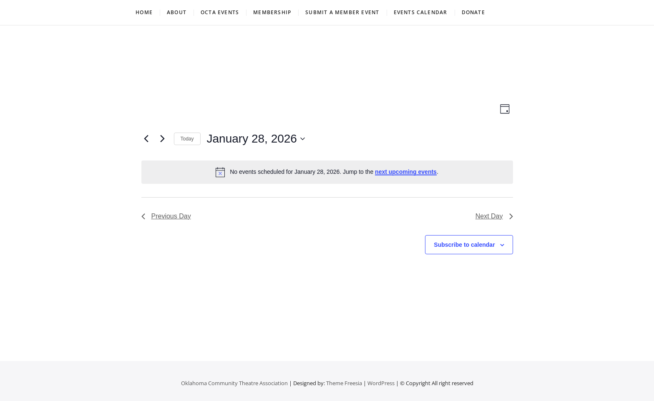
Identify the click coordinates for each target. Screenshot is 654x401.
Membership (272, 12)
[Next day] (163, 139)
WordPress (381, 383)
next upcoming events (406, 171)
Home (144, 12)
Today (187, 139)
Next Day (494, 216)
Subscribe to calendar (464, 244)
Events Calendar (421, 12)
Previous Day (166, 216)
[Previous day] (146, 139)
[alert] (327, 172)
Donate (473, 12)
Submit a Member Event (342, 12)
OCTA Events (220, 12)
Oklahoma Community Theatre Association (234, 383)
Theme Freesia (344, 383)
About (176, 12)
